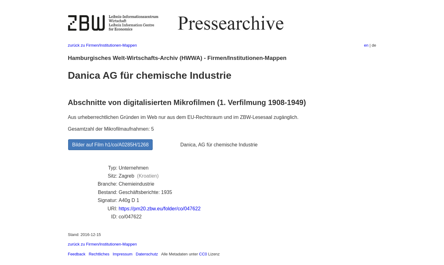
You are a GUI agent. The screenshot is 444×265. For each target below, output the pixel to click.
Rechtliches (99, 254)
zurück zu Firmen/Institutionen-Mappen (102, 45)
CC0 (203, 254)
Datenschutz (147, 254)
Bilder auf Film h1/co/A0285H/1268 (110, 144)
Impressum (122, 254)
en (366, 45)
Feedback (76, 254)
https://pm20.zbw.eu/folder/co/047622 (160, 208)
